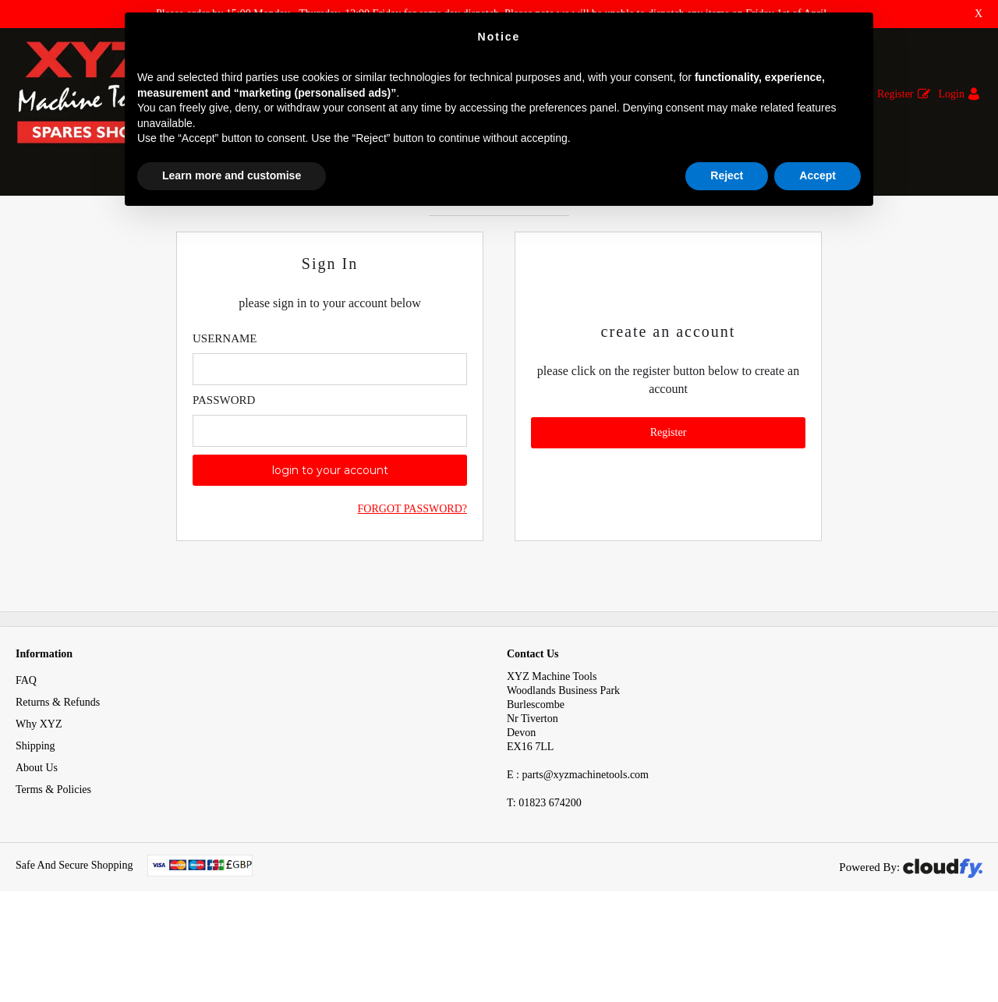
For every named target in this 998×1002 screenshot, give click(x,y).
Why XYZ (39, 799)
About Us (37, 842)
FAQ (26, 755)
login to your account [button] (330, 545)
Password (224, 475)
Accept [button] (817, 175)
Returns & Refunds (58, 777)
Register (895, 94)
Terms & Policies (53, 864)
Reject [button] (726, 175)
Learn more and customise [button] (231, 175)
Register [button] (668, 507)
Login (951, 94)
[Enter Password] (330, 506)
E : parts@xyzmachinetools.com (578, 849)
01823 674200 (544, 877)
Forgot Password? (412, 584)
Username (225, 413)
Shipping (35, 821)
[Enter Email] (330, 444)
